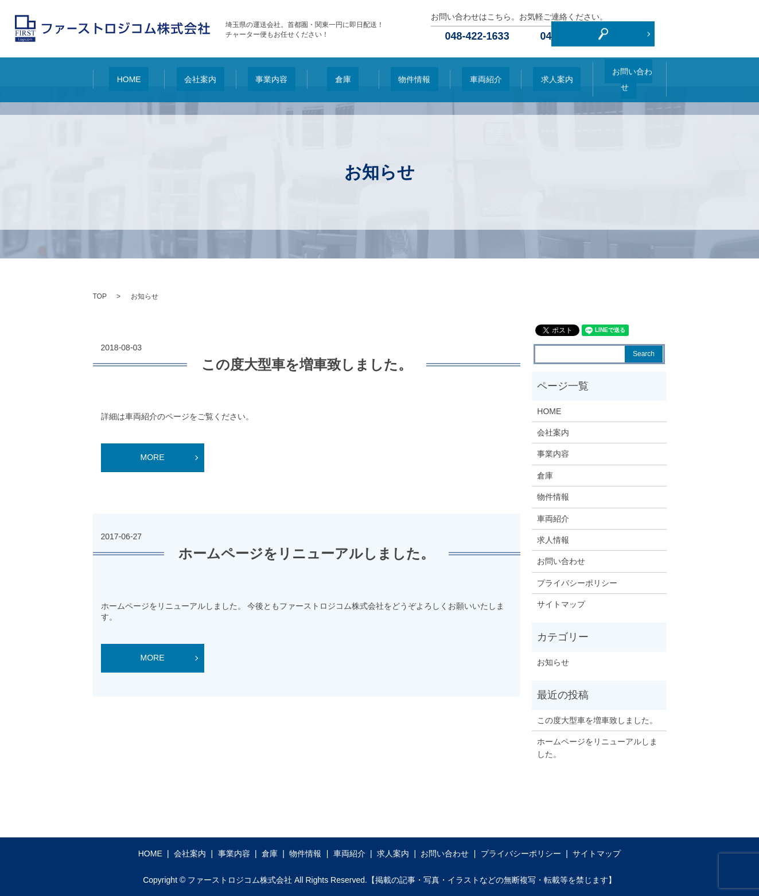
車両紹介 (485, 71)
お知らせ (553, 662)
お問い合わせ (628, 71)
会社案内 (200, 71)
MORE (153, 457)
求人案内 (556, 71)
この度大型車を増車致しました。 (306, 364)
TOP (100, 296)
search (743, 28)
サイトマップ (561, 604)
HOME (128, 71)
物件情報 (414, 71)
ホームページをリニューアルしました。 (306, 553)
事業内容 (271, 71)
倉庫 (342, 71)
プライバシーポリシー (577, 583)
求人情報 (553, 539)
